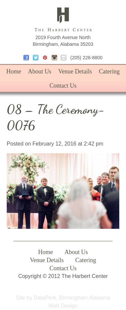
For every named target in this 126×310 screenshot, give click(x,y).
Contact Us (63, 85)
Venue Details (75, 71)
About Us (39, 71)
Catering (109, 71)
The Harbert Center (63, 19)
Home (13, 71)
